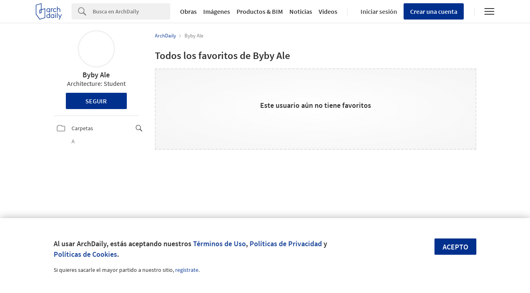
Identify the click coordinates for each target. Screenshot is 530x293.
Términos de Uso (219, 243)
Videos (328, 11)
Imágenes (216, 11)
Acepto (455, 246)
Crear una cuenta (433, 11)
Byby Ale (96, 74)
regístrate (186, 269)
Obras (188, 11)
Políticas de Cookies (85, 254)
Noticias (300, 11)
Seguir (96, 101)
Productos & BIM (260, 11)
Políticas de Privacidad (286, 243)
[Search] (131, 11)
